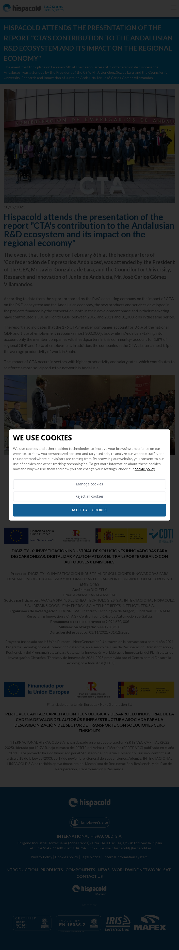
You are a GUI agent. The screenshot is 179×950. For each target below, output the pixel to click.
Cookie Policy (145, 469)
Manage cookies (89, 484)
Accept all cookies (89, 510)
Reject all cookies (89, 496)
